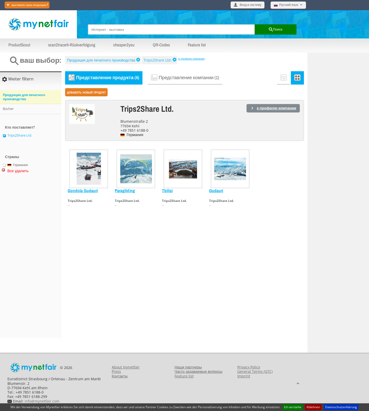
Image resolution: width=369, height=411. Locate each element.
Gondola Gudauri (83, 190)
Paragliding (125, 190)
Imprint (243, 376)
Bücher (8, 108)
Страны (12, 156)
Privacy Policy (248, 367)
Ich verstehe (292, 407)
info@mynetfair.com (42, 401)
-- (69, 205)
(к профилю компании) (191, 58)
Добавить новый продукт (86, 92)
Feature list (197, 45)
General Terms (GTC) (255, 371)
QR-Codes (161, 45)
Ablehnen (313, 407)
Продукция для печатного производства (101, 60)
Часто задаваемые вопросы (198, 371)
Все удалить (17, 170)
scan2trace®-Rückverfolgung (71, 45)
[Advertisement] (23, 257)
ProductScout (19, 45)
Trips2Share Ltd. (158, 60)
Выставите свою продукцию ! (29, 5)
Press (116, 371)
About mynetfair (126, 367)
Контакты (120, 376)
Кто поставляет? (20, 127)
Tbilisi (167, 190)
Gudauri (216, 190)
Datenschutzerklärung (341, 407)
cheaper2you (124, 45)
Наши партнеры (188, 367)
